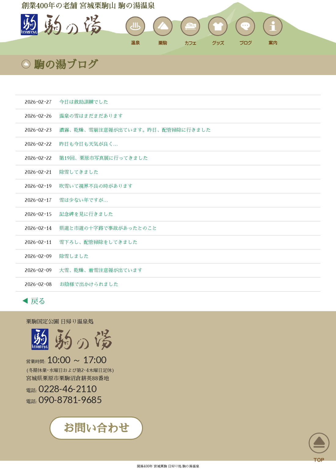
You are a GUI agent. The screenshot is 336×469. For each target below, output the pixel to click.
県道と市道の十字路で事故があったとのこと (108, 228)
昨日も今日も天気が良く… (88, 144)
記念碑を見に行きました (86, 214)
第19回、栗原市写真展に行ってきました (103, 158)
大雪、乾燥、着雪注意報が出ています (100, 270)
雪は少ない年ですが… (83, 200)
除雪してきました (78, 172)
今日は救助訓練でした (83, 102)
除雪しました (74, 256)
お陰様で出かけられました (89, 284)
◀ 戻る (33, 301)
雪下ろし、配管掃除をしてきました (98, 242)
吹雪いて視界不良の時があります (96, 186)
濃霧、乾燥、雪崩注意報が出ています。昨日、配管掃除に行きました (135, 130)
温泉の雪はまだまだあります (91, 116)
